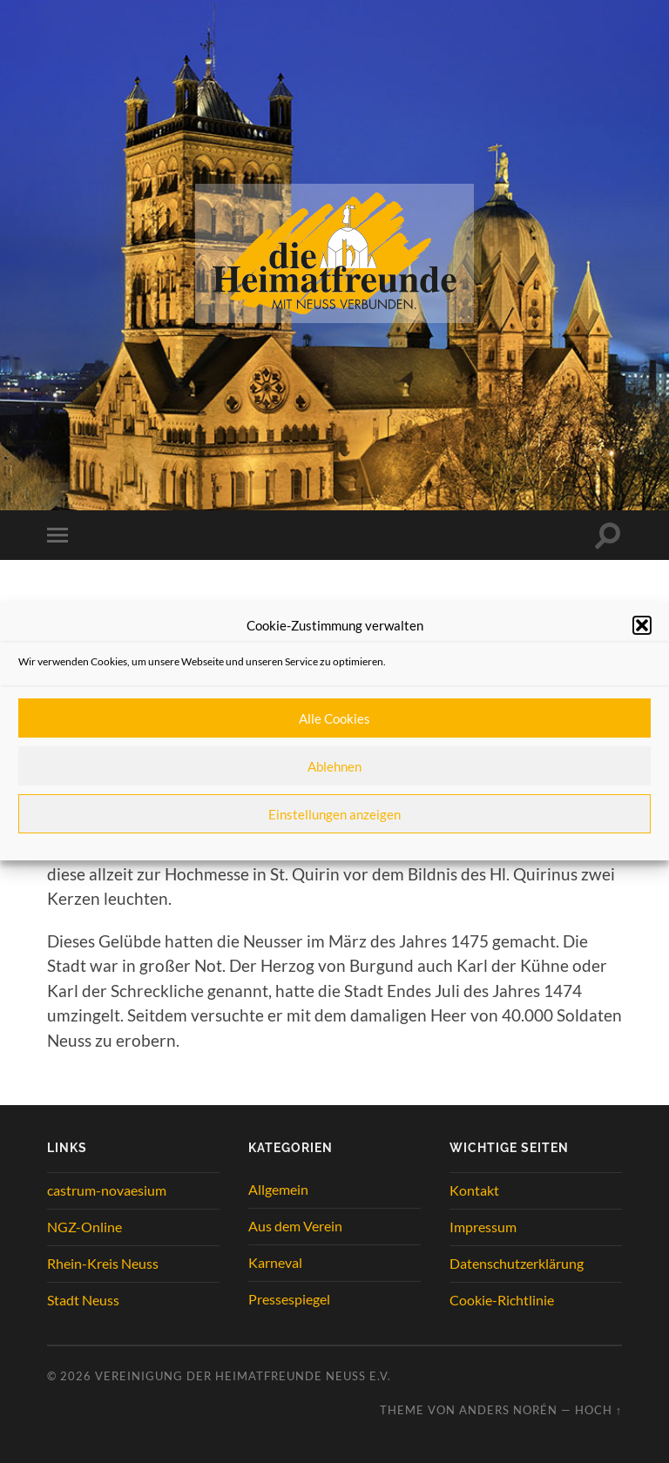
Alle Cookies (334, 718)
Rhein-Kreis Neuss (103, 1263)
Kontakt (474, 1190)
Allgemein (278, 1189)
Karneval (275, 1262)
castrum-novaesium (106, 1190)
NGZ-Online (84, 1226)
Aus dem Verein (295, 1225)
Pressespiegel (289, 1299)
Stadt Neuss (83, 1299)
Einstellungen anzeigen (334, 814)
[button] (642, 625)
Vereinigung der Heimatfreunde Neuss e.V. (243, 1376)
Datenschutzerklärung (516, 1263)
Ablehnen (334, 766)
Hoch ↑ (598, 1410)
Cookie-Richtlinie (501, 1299)
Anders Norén (508, 1410)
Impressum (483, 1226)
